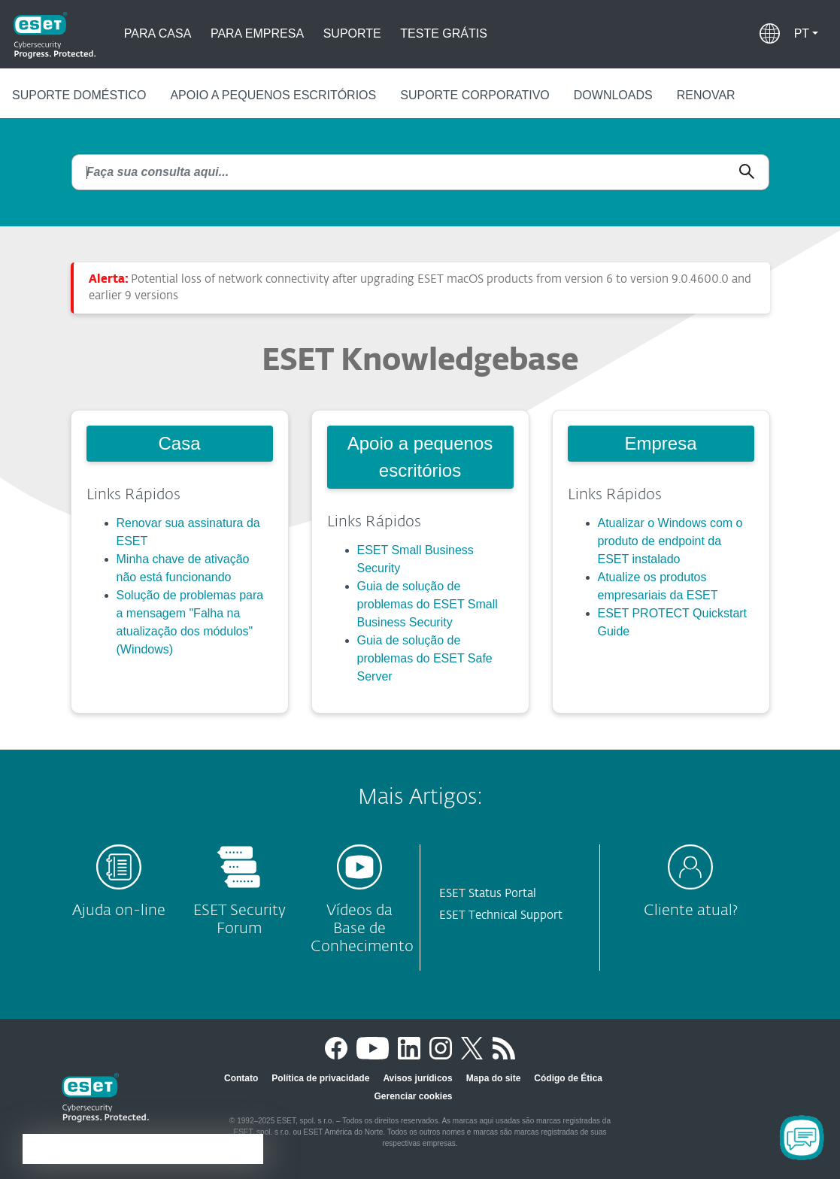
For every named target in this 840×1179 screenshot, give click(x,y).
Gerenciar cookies (413, 1096)
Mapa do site (493, 1078)
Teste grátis (443, 33)
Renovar (706, 95)
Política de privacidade (320, 1078)
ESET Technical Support (501, 915)
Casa (179, 443)
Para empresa (257, 33)
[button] (806, 34)
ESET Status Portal (487, 893)
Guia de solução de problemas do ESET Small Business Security (427, 604)
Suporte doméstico (79, 95)
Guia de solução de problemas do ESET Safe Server (425, 658)
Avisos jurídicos (417, 1078)
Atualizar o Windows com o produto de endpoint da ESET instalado (670, 541)
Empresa (660, 443)
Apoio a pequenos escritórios (273, 95)
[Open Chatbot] (802, 1137)
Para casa (158, 33)
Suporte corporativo (475, 95)
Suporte (352, 33)
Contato (241, 1078)
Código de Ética (568, 1078)
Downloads (613, 95)
